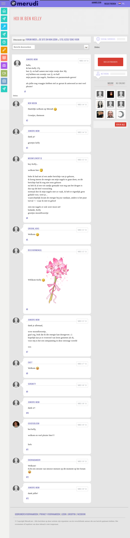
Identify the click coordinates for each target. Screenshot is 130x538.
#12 (27, 477)
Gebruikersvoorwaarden (26, 514)
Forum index (31, 39)
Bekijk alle (120, 124)
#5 (27, 239)
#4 (27, 218)
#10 (27, 413)
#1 (25, 91)
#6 (27, 309)
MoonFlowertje (35, 158)
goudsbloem (33, 423)
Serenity (32, 383)
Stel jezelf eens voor (69, 39)
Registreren (110, 3)
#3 (27, 148)
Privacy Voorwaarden (49, 514)
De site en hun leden (48, 39)
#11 (27, 449)
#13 (27, 498)
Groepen (71, 514)
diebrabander (34, 459)
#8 (27, 373)
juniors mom (32, 59)
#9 (27, 391)
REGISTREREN (110, 62)
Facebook (81, 514)
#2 (27, 120)
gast (30, 362)
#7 (27, 352)
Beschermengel (35, 250)
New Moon (32, 103)
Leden (63, 514)
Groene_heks (33, 228)
